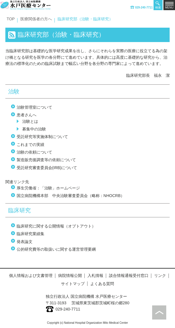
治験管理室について (34, 107)
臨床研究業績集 (30, 233)
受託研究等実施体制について (42, 136)
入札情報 (95, 275)
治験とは (30, 121)
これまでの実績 (30, 144)
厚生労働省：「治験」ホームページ (48, 188)
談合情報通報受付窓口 (128, 275)
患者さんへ (26, 115)
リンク (160, 275)
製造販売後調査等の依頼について (46, 160)
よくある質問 (102, 283)
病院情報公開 (70, 275)
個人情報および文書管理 (31, 275)
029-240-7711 (141, 7)
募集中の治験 (34, 129)
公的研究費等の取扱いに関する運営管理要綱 (56, 249)
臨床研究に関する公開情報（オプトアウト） (56, 226)
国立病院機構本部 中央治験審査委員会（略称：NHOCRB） (71, 195)
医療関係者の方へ (36, 19)
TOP (11, 19)
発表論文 (24, 241)
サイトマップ (73, 283)
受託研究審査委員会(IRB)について (47, 167)
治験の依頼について (34, 152)
